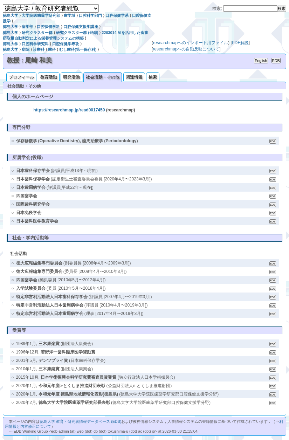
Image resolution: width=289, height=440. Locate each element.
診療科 (38, 49)
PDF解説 (240, 42)
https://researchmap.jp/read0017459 (69, 110)
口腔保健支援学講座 (80, 27)
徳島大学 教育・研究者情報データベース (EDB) (80, 421)
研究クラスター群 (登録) (77, 32)
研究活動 (71, 77)
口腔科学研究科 (35, 44)
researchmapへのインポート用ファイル (190, 42)
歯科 (52, 49)
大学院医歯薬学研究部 (41, 15)
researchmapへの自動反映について (186, 49)
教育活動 (48, 77)
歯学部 (27, 27)
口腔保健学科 (48, 27)
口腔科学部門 (90, 15)
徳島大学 (10, 15)
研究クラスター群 (37, 32)
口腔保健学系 (117, 15)
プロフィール (21, 77)
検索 (153, 77)
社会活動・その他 (102, 77)
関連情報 (134, 77)
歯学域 (69, 15)
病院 (25, 49)
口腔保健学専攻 (65, 44)
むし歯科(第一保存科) (77, 49)
